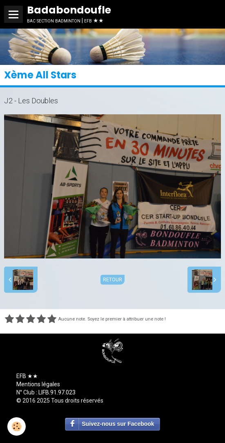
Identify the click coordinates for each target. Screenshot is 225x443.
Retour (112, 280)
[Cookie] (16, 426)
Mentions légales (38, 384)
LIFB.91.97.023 (57, 392)
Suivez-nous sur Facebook (118, 424)
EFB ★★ (27, 376)
